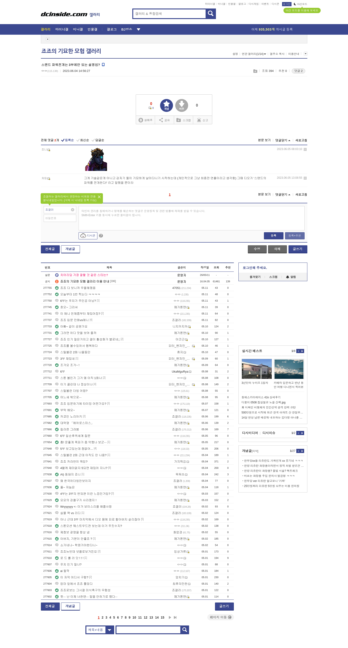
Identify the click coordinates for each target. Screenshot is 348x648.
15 (162, 617)
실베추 (145, 120)
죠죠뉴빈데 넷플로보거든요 (76, 551)
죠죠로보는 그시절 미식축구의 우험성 (82, 590)
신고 (202, 120)
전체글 (50, 249)
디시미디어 (250, 433)
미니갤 (221, 4)
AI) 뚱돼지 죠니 (68, 474)
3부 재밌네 (65, 358)
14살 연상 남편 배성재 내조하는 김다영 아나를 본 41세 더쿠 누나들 (273, 417)
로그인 (287, 4)
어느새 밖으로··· (68, 397)
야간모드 (300, 4)
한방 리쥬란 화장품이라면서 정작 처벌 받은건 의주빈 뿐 (274, 465)
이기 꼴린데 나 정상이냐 (74, 384)
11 (140, 617)
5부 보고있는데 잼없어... (74, 448)
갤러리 (46, 29)
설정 (235, 54)
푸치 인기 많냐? (68, 564)
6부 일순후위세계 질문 (72, 436)
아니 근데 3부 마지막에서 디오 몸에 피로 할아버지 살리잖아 (97, 519)
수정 (257, 249)
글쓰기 (298, 249)
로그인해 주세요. (255, 268)
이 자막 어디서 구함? (71, 577)
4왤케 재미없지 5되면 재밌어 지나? (81, 468)
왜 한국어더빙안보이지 (73, 481)
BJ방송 (126, 29)
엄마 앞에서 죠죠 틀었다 (74, 584)
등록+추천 (294, 235)
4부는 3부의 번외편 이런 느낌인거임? (82, 493)
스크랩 (255, 71)
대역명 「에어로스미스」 (74, 423)
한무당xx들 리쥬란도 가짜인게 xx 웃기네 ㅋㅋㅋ (273, 460)
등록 (273, 235)
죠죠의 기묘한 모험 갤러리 (71, 51)
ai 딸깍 (62, 571)
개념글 (70, 249)
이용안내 (293, 54)
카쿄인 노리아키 (68, 416)
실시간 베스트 (252, 351)
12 (145, 617)
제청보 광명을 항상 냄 (72, 532)
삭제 (305, 149)
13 (151, 617)
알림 (291, 277)
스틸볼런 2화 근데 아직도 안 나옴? (81, 455)
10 (134, 617)
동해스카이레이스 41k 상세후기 (261, 397)
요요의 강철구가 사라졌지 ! (75, 500)
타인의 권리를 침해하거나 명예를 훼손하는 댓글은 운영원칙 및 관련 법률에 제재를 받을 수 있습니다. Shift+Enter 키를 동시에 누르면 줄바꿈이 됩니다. (143, 213)
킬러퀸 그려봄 (67, 429)
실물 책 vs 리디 (68, 513)
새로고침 (301, 140)
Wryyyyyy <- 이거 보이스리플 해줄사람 (83, 506)
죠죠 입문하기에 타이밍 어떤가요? (80, 403)
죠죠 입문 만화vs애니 (72, 320)
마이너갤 (210, 4)
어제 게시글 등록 (272, 29)
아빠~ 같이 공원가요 (71, 326)
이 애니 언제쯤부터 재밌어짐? (77, 313)
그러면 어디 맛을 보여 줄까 (75, 333)
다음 (170, 617)
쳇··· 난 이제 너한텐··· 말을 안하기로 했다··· (86, 596)
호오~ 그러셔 (66, 307)
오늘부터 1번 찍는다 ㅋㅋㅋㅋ (77, 294)
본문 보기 (264, 140)
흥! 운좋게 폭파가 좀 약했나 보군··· (81, 442)
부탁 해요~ (65, 410)
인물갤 (232, 4)
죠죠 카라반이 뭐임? (71, 461)
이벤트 (265, 4)
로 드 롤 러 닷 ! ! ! (69, 558)
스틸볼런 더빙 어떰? (71, 391)
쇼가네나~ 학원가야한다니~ (76, 545)
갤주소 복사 (277, 54)
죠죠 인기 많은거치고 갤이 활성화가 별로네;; (87, 339)
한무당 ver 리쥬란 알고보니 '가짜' (264, 481)
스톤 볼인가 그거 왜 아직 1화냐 (78, 378)
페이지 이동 (221, 617)
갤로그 (242, 4)
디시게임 (254, 4)
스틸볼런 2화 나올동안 (72, 352)
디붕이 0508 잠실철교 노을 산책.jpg (264, 402)
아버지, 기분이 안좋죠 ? (73, 538)
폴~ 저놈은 (65, 487)
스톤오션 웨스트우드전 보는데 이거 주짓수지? (88, 526)
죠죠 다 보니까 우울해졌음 (75, 288)
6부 (60, 371)
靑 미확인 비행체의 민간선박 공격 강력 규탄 (269, 407)
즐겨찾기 (255, 277)
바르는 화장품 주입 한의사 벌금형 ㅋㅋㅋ (269, 476)
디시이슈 (269, 433)
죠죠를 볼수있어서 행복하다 (76, 346)
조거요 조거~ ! (67, 365)
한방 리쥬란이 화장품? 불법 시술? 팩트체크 (271, 471)
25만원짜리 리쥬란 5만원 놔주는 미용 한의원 (272, 486)
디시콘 (275, 4)
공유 (164, 120)
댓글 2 (298, 71)
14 (157, 617)
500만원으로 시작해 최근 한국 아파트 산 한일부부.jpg (273, 412)
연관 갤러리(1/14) (254, 54)
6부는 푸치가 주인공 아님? (75, 301)
